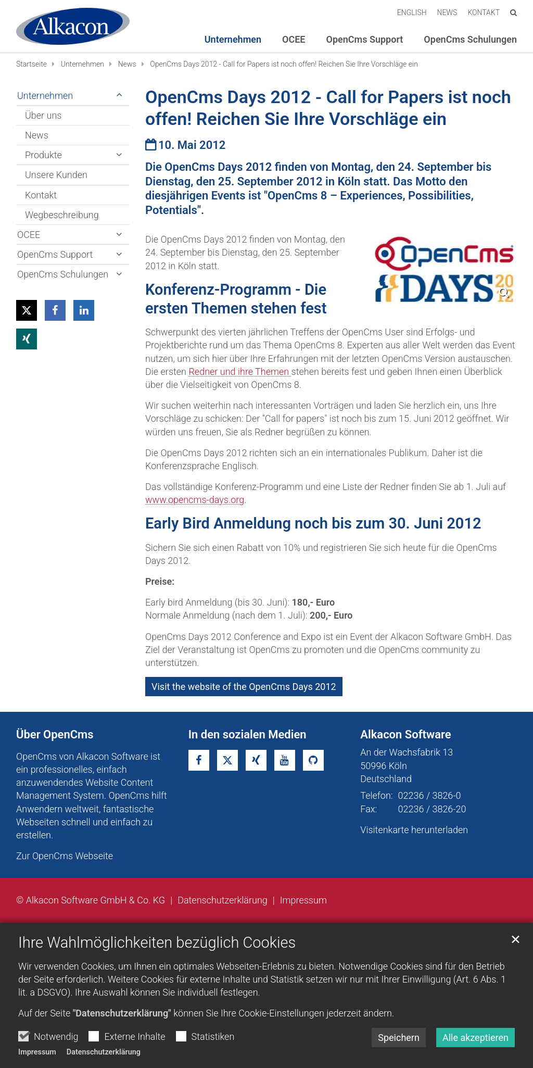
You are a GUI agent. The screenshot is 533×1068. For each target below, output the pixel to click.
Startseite (31, 64)
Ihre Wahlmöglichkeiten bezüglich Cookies (157, 942)
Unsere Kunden (56, 174)
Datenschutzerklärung (104, 1052)
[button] (26, 310)
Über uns (43, 115)
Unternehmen (82, 64)
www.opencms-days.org (194, 499)
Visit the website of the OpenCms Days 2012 (243, 686)
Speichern (399, 1037)
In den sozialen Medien (247, 734)
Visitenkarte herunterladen (414, 829)
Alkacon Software (405, 734)
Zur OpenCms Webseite (64, 855)
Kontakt (41, 195)
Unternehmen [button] (233, 39)
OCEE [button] (293, 39)
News (127, 64)
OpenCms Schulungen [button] (470, 39)
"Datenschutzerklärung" (122, 1013)
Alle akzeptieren (475, 1037)
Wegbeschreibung (62, 214)
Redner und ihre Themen (239, 371)
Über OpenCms (55, 734)
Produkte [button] (43, 154)
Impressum (37, 1052)
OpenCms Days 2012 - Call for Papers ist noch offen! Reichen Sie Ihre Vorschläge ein (284, 64)
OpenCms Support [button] (364, 39)
